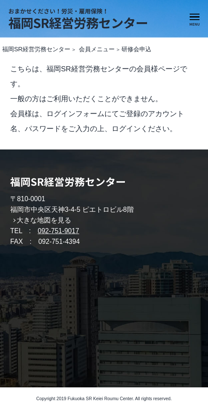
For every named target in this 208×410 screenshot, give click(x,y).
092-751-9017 (58, 230)
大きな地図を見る (44, 220)
